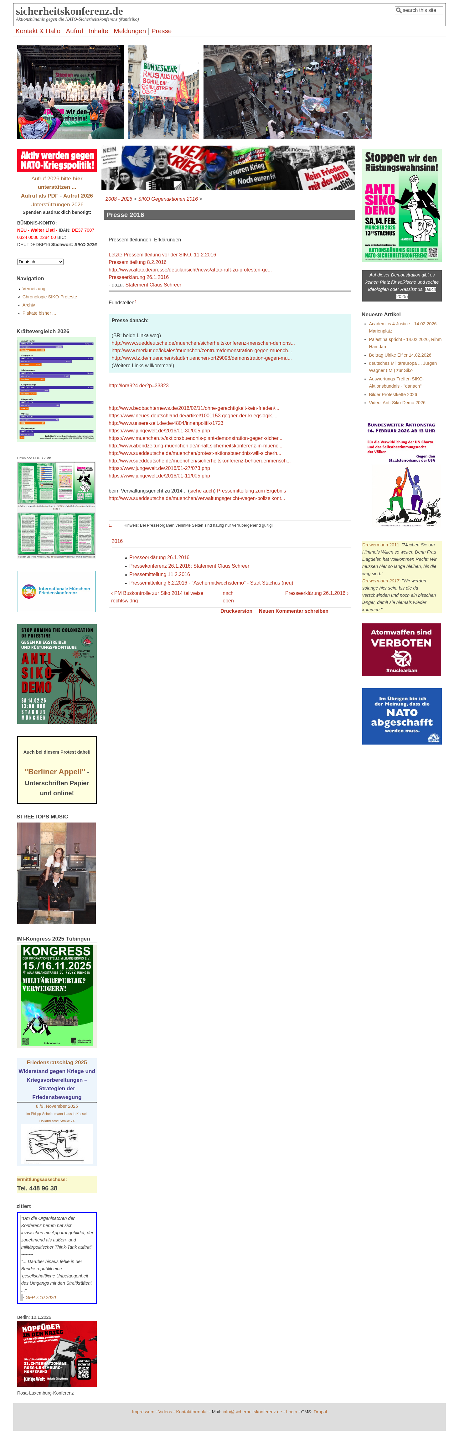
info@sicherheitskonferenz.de (252, 1411)
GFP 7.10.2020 (40, 1297)
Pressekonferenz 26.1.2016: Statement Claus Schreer (189, 566)
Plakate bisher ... (39, 313)
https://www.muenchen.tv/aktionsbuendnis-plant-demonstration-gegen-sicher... (195, 438)
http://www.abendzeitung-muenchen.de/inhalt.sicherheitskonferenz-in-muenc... (195, 445)
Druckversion (236, 611)
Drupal (320, 1411)
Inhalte (98, 30)
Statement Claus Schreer (153, 284)
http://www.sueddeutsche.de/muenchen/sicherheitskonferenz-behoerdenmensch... (200, 460)
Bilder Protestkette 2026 (393, 394)
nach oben (227, 597)
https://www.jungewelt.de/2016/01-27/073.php (159, 468)
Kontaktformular (192, 1411)
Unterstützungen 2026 (57, 204)
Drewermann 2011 (380, 544)
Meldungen (130, 30)
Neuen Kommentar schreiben (293, 611)
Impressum (143, 1411)
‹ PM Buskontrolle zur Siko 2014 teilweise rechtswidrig (157, 597)
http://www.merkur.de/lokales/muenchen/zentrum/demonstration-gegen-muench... (202, 350)
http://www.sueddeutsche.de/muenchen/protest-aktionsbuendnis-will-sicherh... (195, 453)
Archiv (29, 304)
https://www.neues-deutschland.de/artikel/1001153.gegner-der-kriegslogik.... (193, 415)
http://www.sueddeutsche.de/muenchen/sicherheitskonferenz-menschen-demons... (203, 343)
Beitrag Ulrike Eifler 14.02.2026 (400, 355)
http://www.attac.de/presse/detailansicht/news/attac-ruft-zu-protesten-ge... (190, 269)
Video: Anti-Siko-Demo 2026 (397, 402)
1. (110, 525)
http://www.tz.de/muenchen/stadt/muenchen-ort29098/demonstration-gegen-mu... (202, 358)
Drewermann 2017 (380, 580)
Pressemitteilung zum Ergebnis (251, 490)
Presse (162, 30)
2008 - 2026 (119, 199)
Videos (165, 1411)
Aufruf (74, 30)
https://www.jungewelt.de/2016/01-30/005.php (159, 430)
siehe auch (202, 490)
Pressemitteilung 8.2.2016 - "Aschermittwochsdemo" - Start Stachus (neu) (211, 582)
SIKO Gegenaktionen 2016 (168, 199)
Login (291, 1411)
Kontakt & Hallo (38, 30)
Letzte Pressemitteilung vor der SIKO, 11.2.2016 (162, 254)
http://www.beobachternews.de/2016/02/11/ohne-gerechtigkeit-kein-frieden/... (194, 408)
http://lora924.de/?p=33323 (139, 385)
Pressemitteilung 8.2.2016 (138, 262)
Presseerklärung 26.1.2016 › (316, 593)
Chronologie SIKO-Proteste (50, 296)
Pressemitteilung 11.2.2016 (159, 574)
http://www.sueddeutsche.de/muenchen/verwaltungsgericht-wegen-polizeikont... (197, 498)
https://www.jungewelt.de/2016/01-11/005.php (159, 475)
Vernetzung (34, 288)
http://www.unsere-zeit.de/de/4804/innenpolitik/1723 (166, 423)
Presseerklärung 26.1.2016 (139, 277)
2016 (117, 541)
